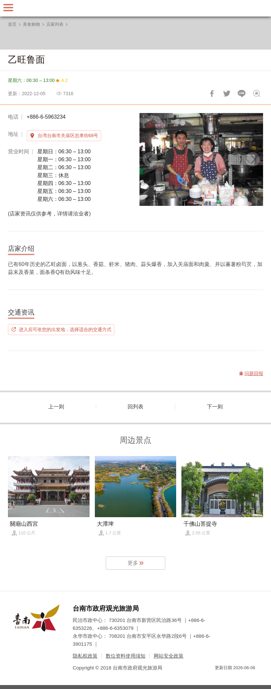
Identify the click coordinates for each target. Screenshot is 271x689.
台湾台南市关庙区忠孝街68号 (68, 135)
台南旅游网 (135, 8)
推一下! (226, 93)
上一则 (56, 406)
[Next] (252, 159)
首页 (12, 24)
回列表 (135, 406)
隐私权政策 (85, 656)
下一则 (215, 406)
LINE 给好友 (241, 93)
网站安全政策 (168, 656)
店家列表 (54, 24)
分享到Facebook (211, 93)
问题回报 (256, 93)
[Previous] (150, 159)
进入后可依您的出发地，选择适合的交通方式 (65, 329)
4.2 (64, 80)
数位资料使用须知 (125, 656)
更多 (133, 563)
